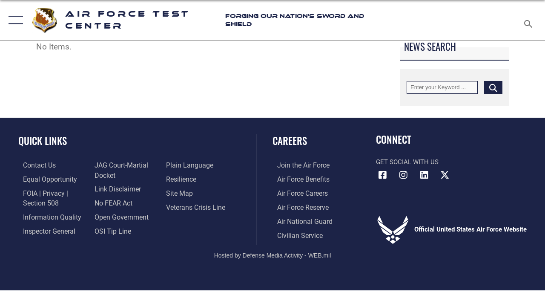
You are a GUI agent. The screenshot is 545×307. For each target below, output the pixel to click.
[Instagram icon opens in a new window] (403, 175)
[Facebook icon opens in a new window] (382, 175)
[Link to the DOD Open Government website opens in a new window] (118, 215)
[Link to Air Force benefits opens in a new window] (297, 178)
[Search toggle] (529, 20)
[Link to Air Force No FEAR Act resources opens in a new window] (111, 202)
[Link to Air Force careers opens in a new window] (297, 192)
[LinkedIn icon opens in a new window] (424, 175)
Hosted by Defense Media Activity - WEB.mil (272, 252)
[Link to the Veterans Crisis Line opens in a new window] (196, 206)
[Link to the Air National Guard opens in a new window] (298, 219)
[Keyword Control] (442, 87)
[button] (14, 20)
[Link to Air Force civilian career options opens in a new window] (294, 233)
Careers (289, 141)
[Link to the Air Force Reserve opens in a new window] (297, 206)
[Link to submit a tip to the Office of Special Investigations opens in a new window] (110, 229)
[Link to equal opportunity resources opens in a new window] (43, 178)
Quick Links (42, 141)
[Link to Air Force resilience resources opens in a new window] (182, 178)
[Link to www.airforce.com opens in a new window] (297, 165)
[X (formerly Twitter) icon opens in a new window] (445, 175)
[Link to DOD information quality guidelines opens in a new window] (45, 215)
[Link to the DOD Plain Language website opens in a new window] (188, 165)
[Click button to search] (493, 87)
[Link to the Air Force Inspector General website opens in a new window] (43, 229)
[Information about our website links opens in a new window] (115, 188)
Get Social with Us (407, 162)
